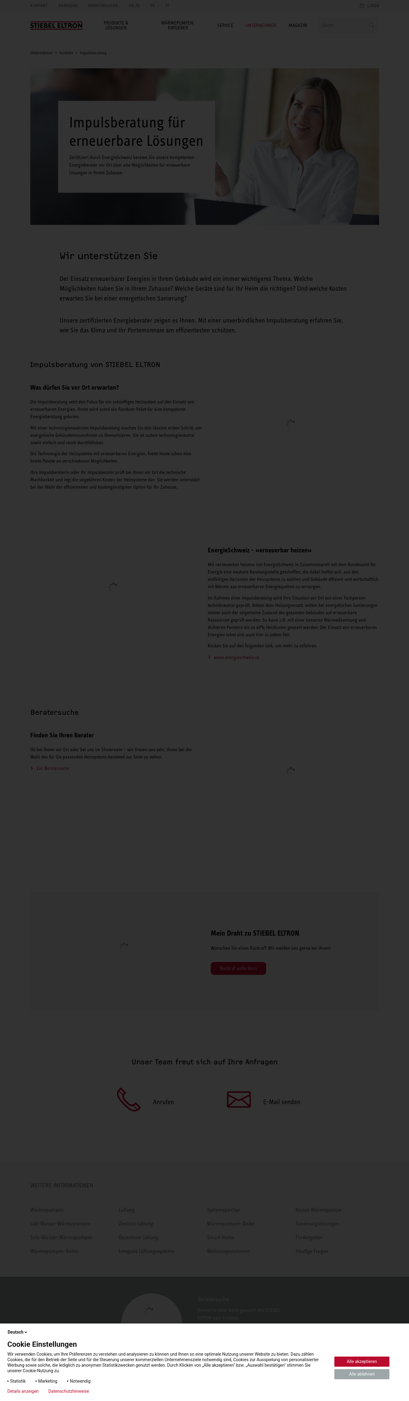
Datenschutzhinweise (68, 1391)
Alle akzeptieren (362, 1361)
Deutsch (18, 1332)
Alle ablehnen (362, 1374)
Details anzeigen (23, 1391)
